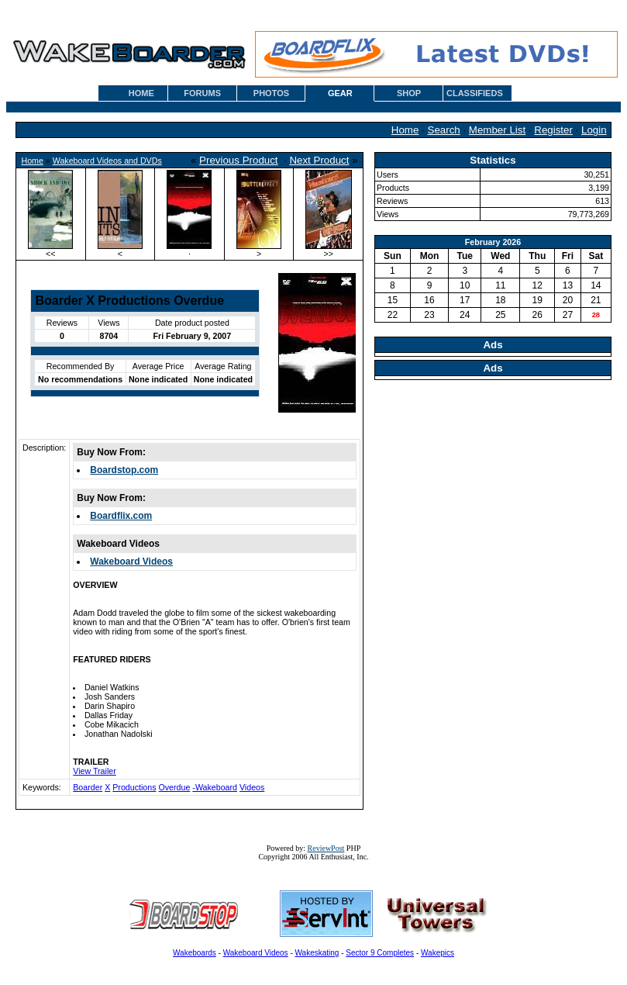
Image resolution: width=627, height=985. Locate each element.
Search (444, 130)
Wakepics (437, 953)
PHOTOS (271, 93)
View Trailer (94, 771)
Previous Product (238, 160)
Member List (497, 130)
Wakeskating (317, 953)
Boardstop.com (124, 470)
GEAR (340, 93)
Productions (134, 787)
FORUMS (202, 93)
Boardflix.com (121, 515)
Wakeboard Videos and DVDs (107, 160)
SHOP (409, 93)
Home (405, 130)
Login (594, 130)
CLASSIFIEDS (474, 93)
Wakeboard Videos (131, 561)
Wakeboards (194, 953)
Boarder (87, 787)
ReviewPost (326, 848)
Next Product (319, 160)
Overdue (174, 787)
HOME (141, 93)
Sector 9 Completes (380, 953)
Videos (251, 787)
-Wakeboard (214, 787)
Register (553, 130)
